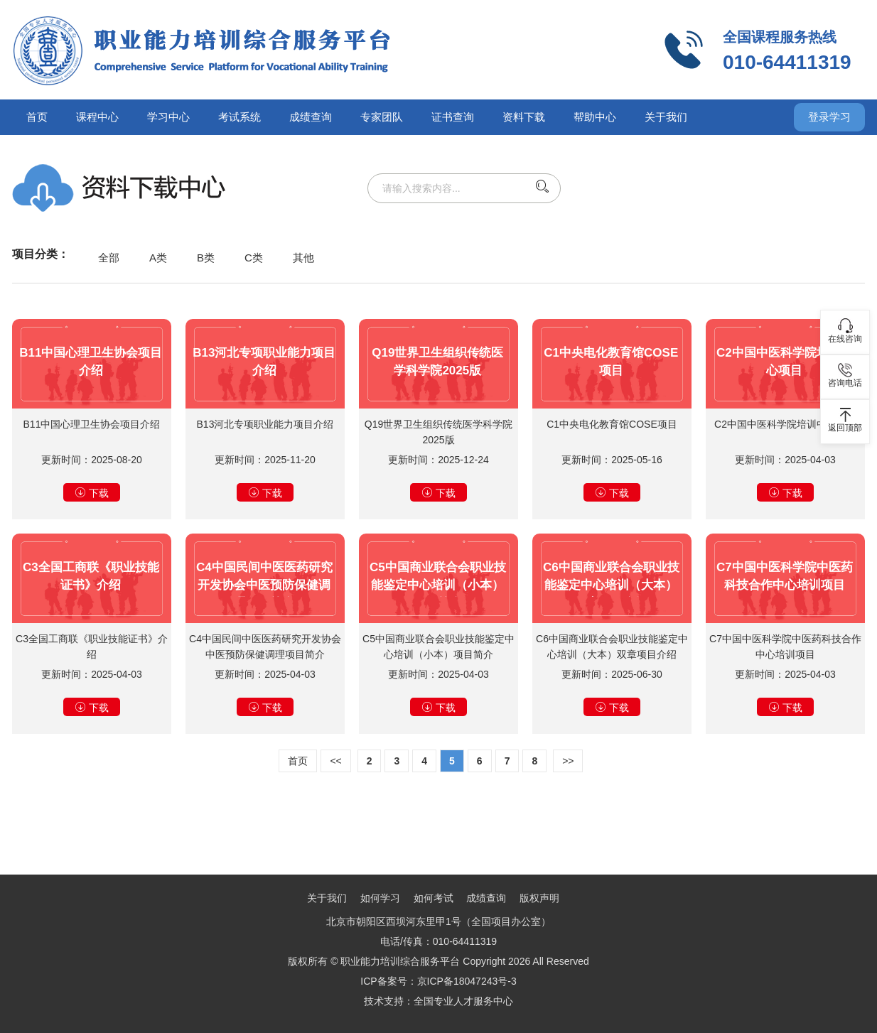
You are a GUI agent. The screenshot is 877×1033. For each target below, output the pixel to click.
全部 (108, 258)
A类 (158, 258)
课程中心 (97, 117)
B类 (206, 258)
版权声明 (539, 898)
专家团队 (381, 117)
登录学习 (829, 117)
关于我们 (666, 117)
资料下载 (523, 117)
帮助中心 (595, 117)
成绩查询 (310, 117)
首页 (37, 117)
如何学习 (380, 898)
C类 (253, 258)
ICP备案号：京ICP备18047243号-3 (438, 981)
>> (568, 761)
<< (335, 761)
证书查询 (452, 117)
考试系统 (239, 117)
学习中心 (168, 117)
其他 (303, 258)
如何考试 (433, 898)
